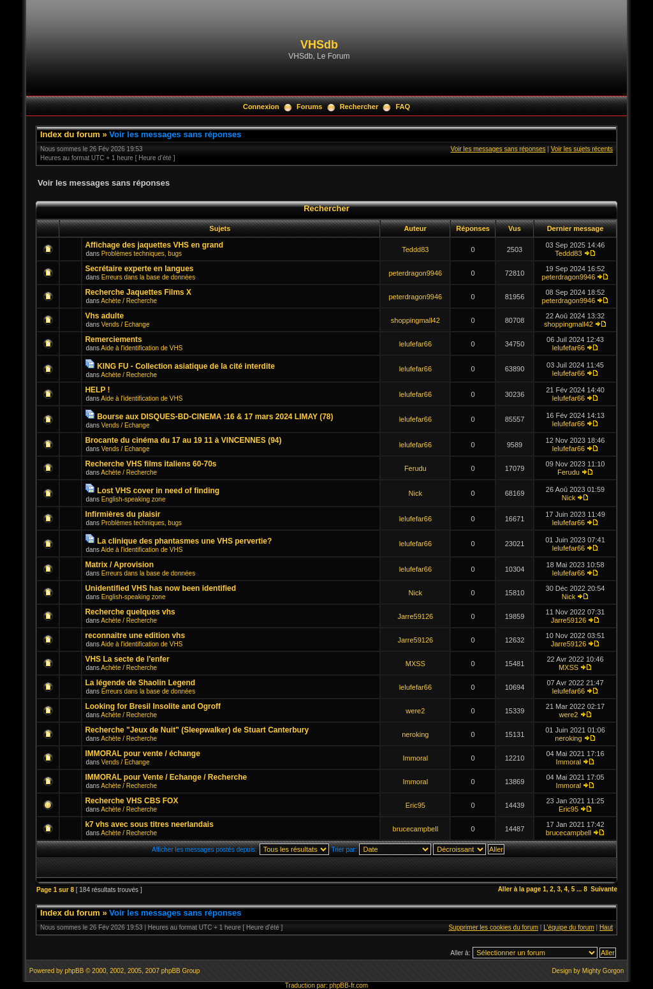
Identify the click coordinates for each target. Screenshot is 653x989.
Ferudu (415, 468)
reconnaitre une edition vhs (135, 635)
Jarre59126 (415, 616)
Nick (415, 493)
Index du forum (70, 134)
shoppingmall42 (415, 320)
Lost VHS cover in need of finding (158, 490)
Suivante (604, 889)
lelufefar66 (415, 344)
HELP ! (97, 389)
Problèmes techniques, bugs (141, 253)
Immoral (415, 758)
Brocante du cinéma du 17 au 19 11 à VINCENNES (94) (183, 440)
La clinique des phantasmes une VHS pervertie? (184, 541)
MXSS (415, 663)
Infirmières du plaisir (122, 514)
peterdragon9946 (415, 273)
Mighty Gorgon (603, 970)
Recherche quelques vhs (130, 611)
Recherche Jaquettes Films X (138, 292)
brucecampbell (416, 829)
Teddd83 (415, 249)
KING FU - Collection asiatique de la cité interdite (186, 366)
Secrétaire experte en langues (139, 268)
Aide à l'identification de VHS (141, 348)
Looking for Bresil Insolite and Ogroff (153, 706)
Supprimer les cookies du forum (493, 927)
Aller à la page (519, 889)
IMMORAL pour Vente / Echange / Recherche (166, 777)
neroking (415, 734)
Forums (309, 106)
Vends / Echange (125, 324)
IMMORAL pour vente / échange (142, 753)
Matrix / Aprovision (119, 564)
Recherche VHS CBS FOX (131, 800)
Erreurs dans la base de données (148, 277)
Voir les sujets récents (582, 148)
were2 (415, 711)
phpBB (74, 970)
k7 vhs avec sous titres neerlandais (149, 824)
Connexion (261, 106)
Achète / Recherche (129, 300)
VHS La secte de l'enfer (127, 659)
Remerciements (113, 339)
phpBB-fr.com (349, 985)
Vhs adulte (104, 315)
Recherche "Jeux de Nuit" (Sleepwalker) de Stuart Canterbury (197, 729)
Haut (606, 927)
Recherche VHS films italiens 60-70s (150, 463)
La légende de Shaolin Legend (140, 682)
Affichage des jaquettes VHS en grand (154, 245)
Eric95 (415, 805)
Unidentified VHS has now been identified (160, 588)
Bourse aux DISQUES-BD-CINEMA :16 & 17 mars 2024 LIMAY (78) (215, 416)
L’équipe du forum (568, 927)
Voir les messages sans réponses (175, 134)
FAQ (402, 106)
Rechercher (359, 106)
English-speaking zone (133, 499)
